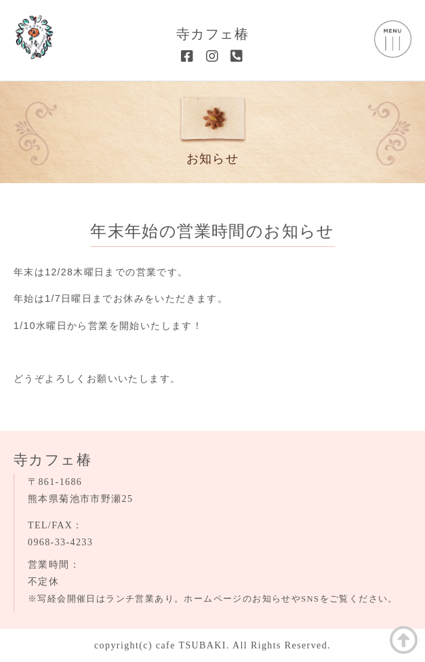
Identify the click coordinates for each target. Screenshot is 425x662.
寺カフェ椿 (212, 33)
